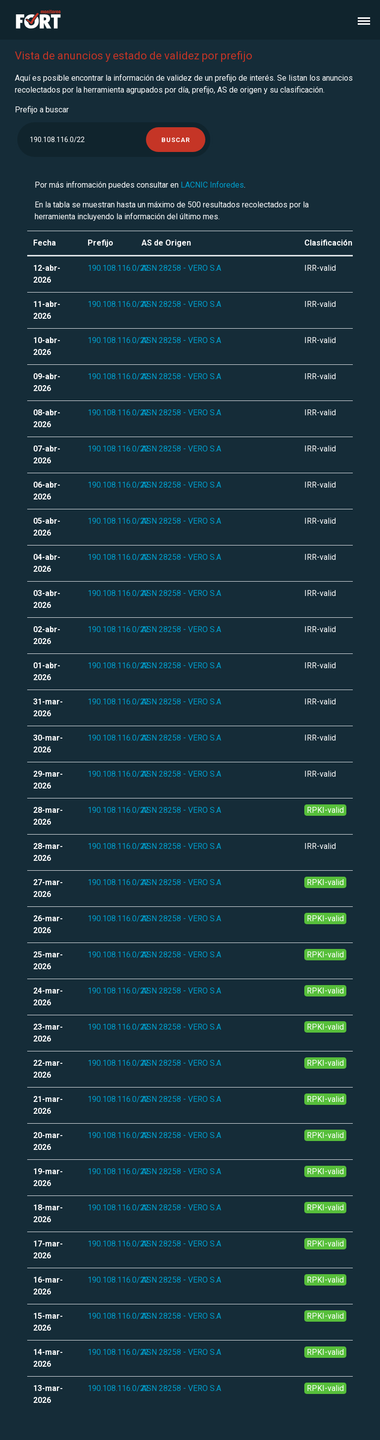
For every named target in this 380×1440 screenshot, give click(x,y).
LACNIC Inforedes (212, 185)
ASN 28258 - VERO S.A (181, 268)
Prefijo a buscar (42, 109)
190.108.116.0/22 (118, 268)
